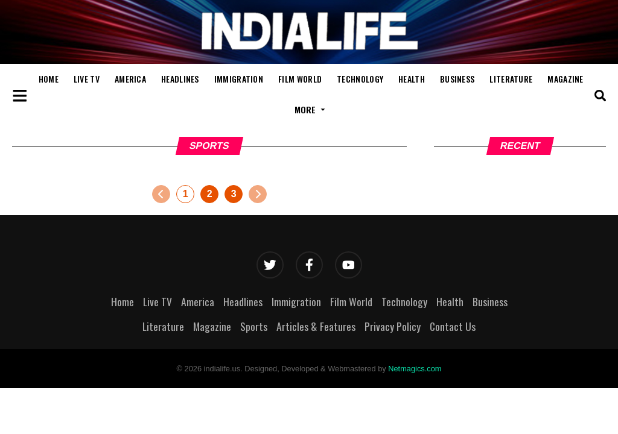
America (130, 78)
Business (457, 78)
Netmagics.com (414, 368)
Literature (510, 78)
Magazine (565, 78)
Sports (253, 326)
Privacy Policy (393, 326)
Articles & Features (315, 326)
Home (49, 78)
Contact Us (453, 326)
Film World (300, 78)
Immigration (238, 78)
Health (411, 78)
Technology (360, 78)
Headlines (180, 78)
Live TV (87, 78)
